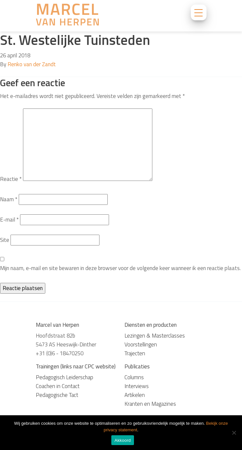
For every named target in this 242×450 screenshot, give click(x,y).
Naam (8, 199)
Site (4, 240)
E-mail (9, 219)
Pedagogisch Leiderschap (64, 377)
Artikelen (134, 395)
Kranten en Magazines (150, 404)
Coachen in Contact (57, 386)
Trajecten (134, 353)
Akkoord (123, 440)
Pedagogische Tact (57, 395)
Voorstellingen (140, 344)
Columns (134, 377)
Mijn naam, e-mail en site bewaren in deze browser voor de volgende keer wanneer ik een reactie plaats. (120, 268)
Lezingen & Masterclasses (154, 335)
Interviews (136, 386)
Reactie (11, 179)
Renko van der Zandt (32, 64)
